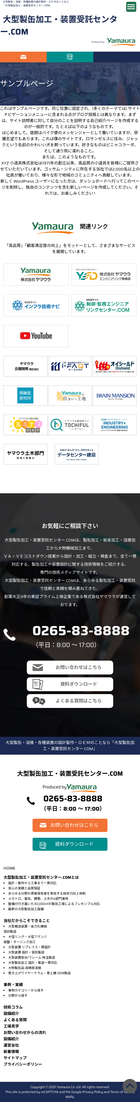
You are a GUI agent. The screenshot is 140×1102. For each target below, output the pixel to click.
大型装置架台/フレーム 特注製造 (31, 957)
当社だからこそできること (26, 921)
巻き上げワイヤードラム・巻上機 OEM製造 (39, 973)
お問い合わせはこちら (23, 57)
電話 (116, 57)
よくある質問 (15, 1020)
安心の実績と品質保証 (24, 888)
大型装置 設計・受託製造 (26, 952)
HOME (9, 868)
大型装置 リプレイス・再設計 (29, 947)
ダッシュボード (93, 181)
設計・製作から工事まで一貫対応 (32, 883)
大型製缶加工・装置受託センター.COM (59, 25)
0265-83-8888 (81, 630)
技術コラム (13, 1007)
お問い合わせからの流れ (24, 1033)
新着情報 (11, 1052)
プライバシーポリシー (22, 1064)
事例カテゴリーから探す (25, 990)
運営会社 (11, 1045)
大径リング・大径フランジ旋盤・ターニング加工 (25, 939)
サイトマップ (15, 1058)
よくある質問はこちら (79, 700)
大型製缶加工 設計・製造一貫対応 (32, 962)
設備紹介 (11, 1014)
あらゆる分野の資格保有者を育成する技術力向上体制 (47, 893)
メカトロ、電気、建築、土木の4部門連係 (38, 898)
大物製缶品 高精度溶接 (24, 967)
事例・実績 (13, 985)
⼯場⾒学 (11, 1026)
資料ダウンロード (70, 57)
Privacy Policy (92, 1091)
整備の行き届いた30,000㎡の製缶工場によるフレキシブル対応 (54, 903)
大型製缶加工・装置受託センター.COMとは (41, 877)
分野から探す (17, 995)
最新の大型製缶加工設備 (25, 909)
